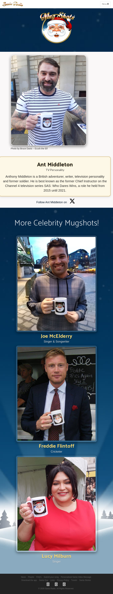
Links (52, 580)
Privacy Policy (63, 580)
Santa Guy (43, 580)
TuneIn (74, 580)
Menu (106, 4)
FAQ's (38, 577)
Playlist (31, 577)
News (23, 577)
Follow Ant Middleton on (55, 202)
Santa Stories (85, 580)
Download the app (29, 580)
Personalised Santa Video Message (76, 577)
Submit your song (51, 577)
